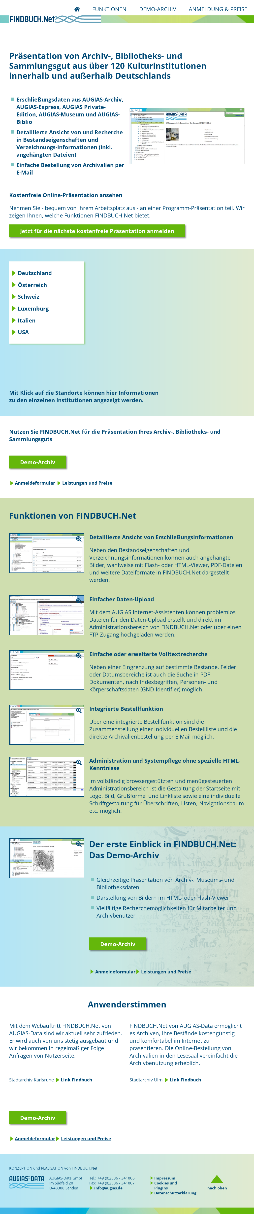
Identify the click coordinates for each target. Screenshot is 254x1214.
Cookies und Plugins (165, 1185)
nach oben (217, 1187)
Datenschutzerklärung (175, 1192)
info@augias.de (108, 1187)
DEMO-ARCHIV (157, 9)
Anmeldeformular (35, 483)
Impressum (164, 1178)
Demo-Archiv (37, 462)
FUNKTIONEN (109, 9)
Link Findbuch (76, 1080)
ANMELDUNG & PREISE (218, 9)
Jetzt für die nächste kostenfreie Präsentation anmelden (97, 231)
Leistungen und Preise (87, 483)
